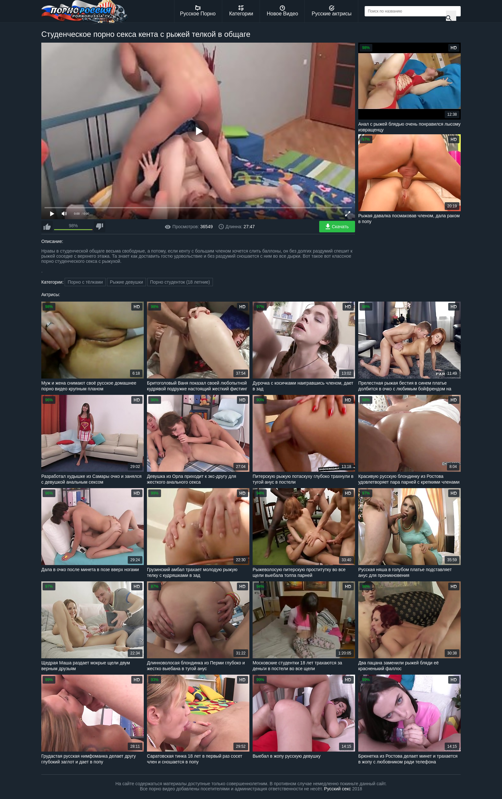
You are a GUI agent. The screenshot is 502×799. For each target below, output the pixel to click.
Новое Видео (282, 10)
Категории (241, 10)
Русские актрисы (332, 10)
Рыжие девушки (126, 282)
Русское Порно (197, 10)
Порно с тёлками (85, 282)
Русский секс (337, 788)
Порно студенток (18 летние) (180, 282)
